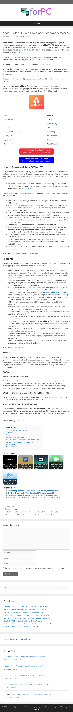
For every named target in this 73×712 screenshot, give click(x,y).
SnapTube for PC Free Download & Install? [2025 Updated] (26, 609)
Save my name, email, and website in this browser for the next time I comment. (34, 568)
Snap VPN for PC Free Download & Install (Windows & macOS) (27, 618)
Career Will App (45, 397)
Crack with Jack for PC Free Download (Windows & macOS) (31, 493)
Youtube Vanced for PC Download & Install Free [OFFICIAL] (26, 606)
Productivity (9, 506)
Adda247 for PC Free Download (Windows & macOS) (23, 666)
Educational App (11, 509)
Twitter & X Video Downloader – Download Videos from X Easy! (27, 624)
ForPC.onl (19, 421)
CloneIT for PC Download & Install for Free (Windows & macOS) (27, 615)
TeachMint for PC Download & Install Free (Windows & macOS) (27, 694)
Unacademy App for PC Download (25, 254)
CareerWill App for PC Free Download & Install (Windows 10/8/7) (33, 495)
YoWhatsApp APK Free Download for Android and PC (23, 612)
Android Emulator (27, 205)
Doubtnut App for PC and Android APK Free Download (24, 675)
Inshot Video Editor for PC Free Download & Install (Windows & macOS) (31, 512)
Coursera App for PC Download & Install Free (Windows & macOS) (34, 498)
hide (14, 427)
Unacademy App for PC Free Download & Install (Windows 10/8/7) (34, 491)
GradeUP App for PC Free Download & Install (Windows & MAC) (27, 685)
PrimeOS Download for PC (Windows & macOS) (21, 627)
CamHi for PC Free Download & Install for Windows (23, 621)
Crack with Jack (18, 348)
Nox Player (29, 188)
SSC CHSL (27, 50)
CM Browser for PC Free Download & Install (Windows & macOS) (29, 515)
